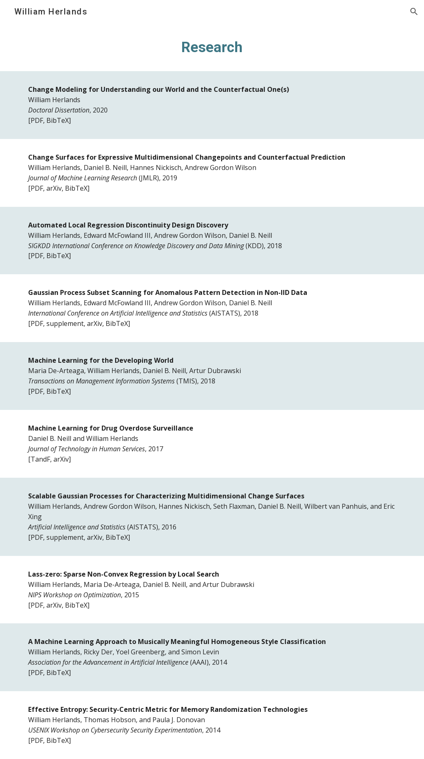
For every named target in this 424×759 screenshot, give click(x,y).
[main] (212, 47)
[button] (414, 12)
